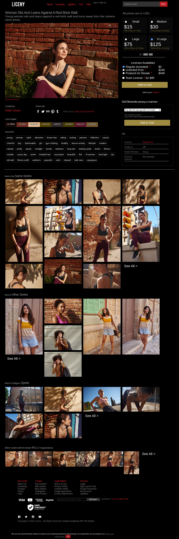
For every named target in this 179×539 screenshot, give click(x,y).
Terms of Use (60, 484)
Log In (95, 3)
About (49, 4)
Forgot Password (88, 489)
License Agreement (63, 493)
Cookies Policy (61, 489)
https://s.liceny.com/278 (84, 112)
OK (68, 536)
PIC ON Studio (87, 521)
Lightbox (72, 4)
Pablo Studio (13, 110)
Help (88, 4)
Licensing (60, 4)
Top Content (41, 484)
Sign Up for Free (88, 486)
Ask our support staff (120, 499)
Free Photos (41, 493)
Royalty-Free (148, 142)
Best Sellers (40, 489)
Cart (81, 4)
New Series (40, 486)
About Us (22, 484)
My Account (85, 491)
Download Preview (12, 99)
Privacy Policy (61, 486)
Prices (21, 491)
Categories (40, 491)
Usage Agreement (62, 491)
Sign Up (103, 3)
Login (82, 484)
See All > (130, 266)
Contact (21, 489)
